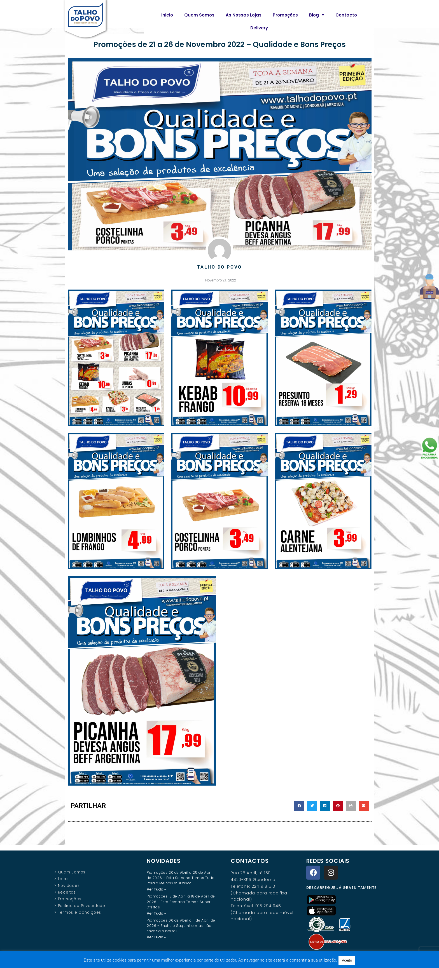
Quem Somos (199, 15)
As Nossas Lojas (243, 15)
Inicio (167, 15)
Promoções (285, 15)
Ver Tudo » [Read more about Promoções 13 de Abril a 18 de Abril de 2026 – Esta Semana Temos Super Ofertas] (156, 913)
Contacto (346, 15)
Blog (316, 15)
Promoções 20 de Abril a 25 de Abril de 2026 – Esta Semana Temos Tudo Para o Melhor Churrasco (180, 877)
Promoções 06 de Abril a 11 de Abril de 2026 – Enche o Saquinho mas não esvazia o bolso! (181, 926)
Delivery (259, 28)
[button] (299, 805)
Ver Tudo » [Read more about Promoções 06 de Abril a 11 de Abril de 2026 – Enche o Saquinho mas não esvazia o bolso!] (156, 937)
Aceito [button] (347, 960)
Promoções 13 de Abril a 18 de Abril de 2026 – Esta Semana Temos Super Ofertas (181, 901)
